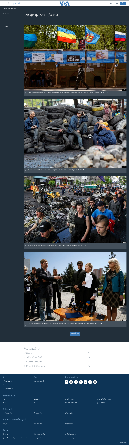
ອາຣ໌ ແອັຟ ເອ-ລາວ (70, 434)
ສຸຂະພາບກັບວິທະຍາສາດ (104, 399)
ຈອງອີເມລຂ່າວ (69, 424)
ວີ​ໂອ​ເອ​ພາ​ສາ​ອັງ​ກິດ (39, 434)
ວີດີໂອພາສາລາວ (7, 381)
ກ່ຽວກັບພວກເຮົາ (7, 413)
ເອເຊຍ (4, 403)
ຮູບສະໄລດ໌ (16, 3)
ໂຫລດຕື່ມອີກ (75, 333)
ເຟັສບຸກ (5, 424)
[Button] (5, 27)
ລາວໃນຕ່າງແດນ (69, 399)
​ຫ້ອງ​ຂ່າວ (5, 434)
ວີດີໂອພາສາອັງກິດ (8, 389)
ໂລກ (35, 403)
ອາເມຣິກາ (37, 399)
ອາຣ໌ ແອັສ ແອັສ (38, 424)
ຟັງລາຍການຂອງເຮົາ (39, 381)
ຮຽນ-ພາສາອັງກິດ (101, 403)
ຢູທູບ (4, 385)
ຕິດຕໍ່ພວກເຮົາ (38, 413)
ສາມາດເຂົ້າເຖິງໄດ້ (70, 438)
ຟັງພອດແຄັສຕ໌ (69, 413)
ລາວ (4, 399)
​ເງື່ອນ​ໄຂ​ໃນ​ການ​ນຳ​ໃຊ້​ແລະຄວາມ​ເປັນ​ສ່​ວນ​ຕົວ (15, 438)
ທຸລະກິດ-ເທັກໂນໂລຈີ (71, 403)
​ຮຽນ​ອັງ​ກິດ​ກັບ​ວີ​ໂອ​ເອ (39, 438)
